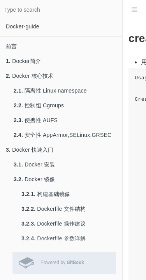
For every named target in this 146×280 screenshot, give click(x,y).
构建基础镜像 (45, 194)
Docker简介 (23, 61)
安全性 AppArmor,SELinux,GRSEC (62, 135)
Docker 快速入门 (30, 150)
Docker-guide (22, 26)
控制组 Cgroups (39, 105)
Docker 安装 (34, 164)
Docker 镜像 (34, 179)
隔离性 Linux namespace (50, 91)
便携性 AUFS (36, 120)
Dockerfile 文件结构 (53, 209)
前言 (11, 46)
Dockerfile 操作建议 (53, 223)
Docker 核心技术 (30, 76)
